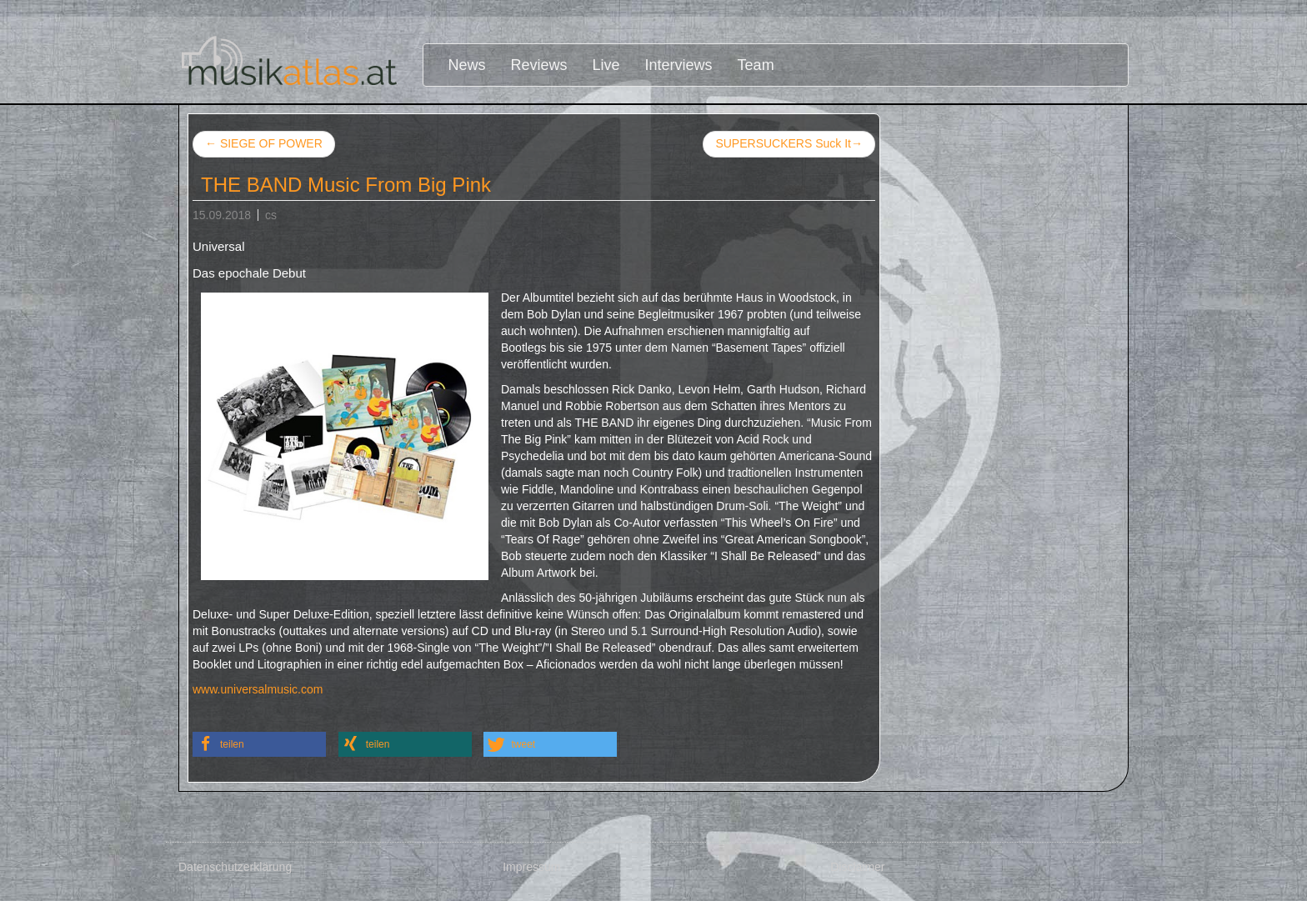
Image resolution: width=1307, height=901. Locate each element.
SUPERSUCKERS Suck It (789, 144)
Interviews (679, 65)
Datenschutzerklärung (235, 866)
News (467, 65)
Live (606, 65)
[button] (259, 744)
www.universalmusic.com (258, 689)
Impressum (531, 866)
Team (756, 65)
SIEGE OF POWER (264, 143)
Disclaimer (857, 866)
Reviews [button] (539, 65)
